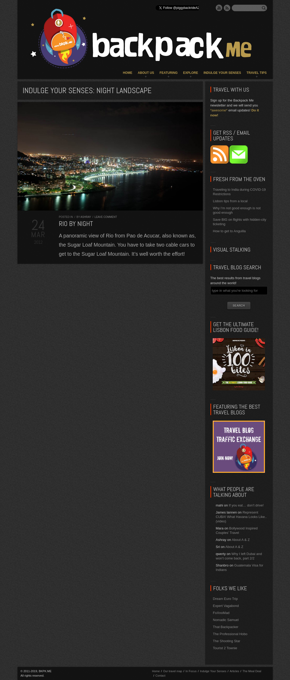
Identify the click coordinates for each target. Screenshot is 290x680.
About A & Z (241, 540)
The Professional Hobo (230, 634)
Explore (190, 73)
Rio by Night (76, 223)
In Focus (191, 671)
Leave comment (105, 217)
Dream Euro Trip (225, 599)
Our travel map (172, 671)
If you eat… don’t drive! (246, 505)
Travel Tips (257, 73)
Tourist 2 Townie (225, 648)
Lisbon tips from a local (230, 201)
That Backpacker (226, 627)
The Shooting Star (226, 641)
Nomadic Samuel (226, 620)
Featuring (168, 73)
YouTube (219, 7)
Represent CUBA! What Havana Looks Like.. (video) (241, 516)
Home (127, 73)
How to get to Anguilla (229, 231)
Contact (160, 675)
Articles (234, 671)
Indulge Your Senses (222, 73)
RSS (227, 7)
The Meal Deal (251, 671)
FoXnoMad (221, 613)
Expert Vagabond (226, 606)
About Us (146, 73)
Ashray (85, 217)
